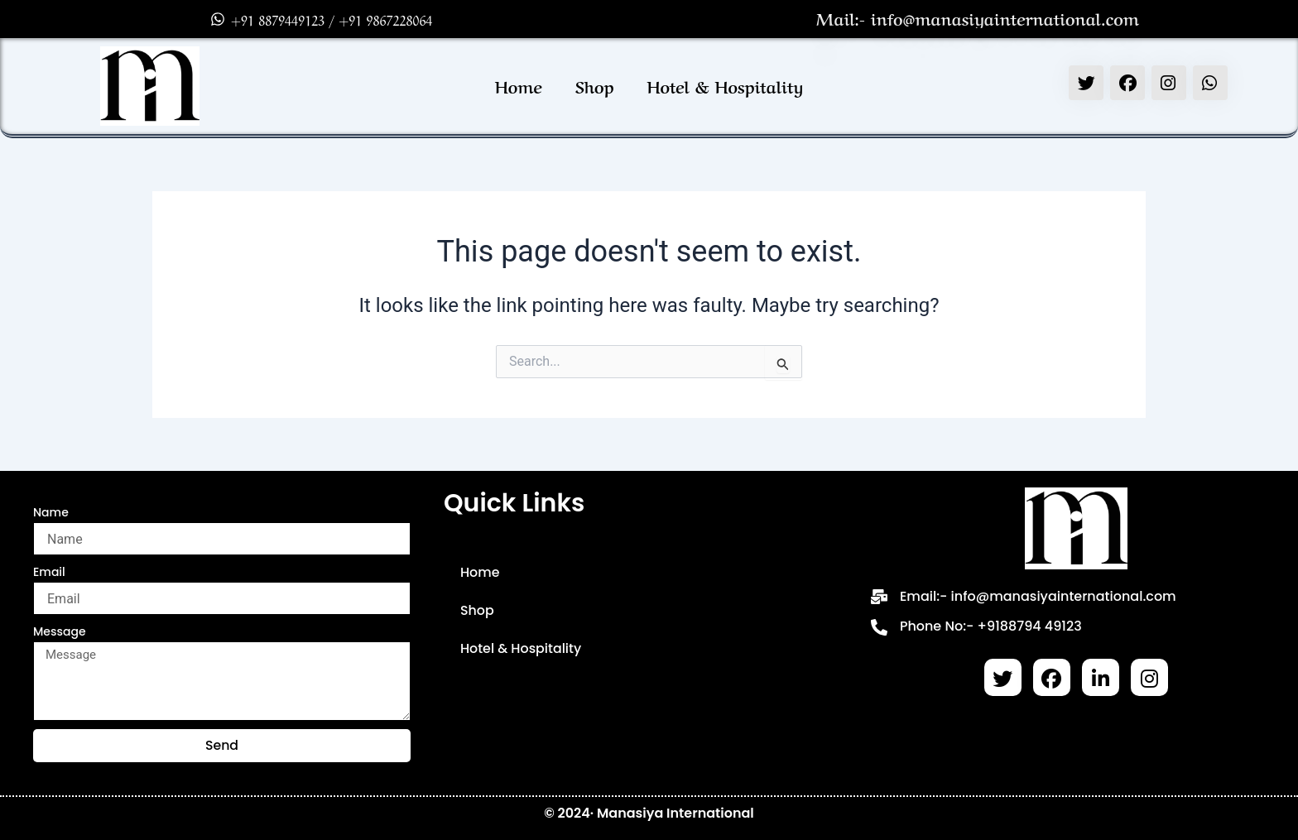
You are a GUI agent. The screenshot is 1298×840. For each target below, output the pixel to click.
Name (51, 512)
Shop (594, 86)
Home (518, 86)
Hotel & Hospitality (725, 86)
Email (49, 572)
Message (59, 631)
